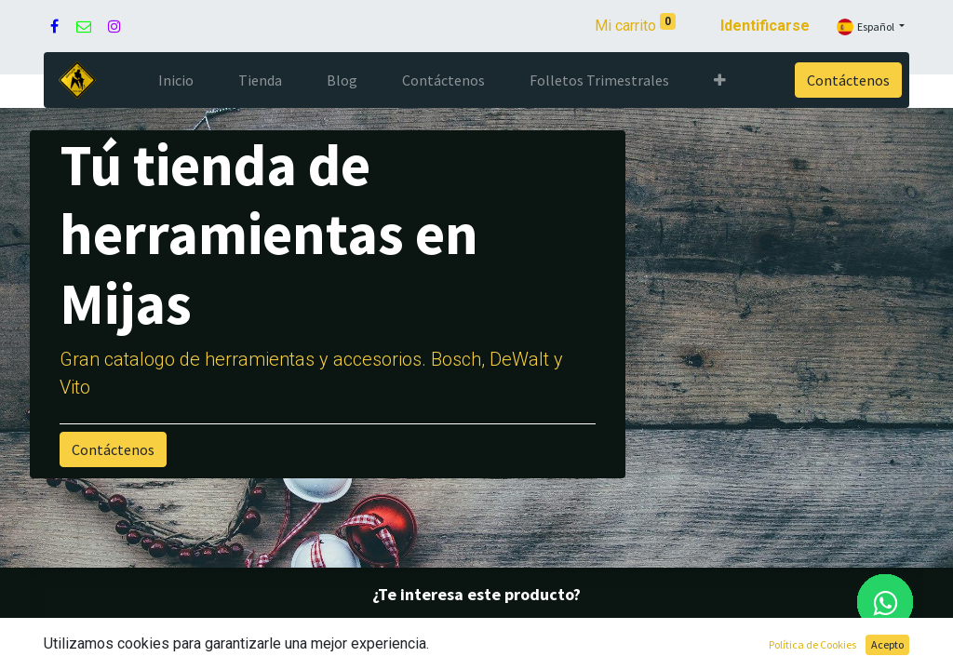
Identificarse (765, 25)
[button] (719, 80)
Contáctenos (848, 80)
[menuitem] (176, 80)
